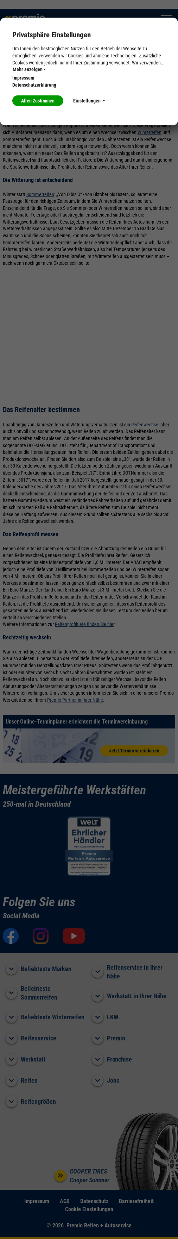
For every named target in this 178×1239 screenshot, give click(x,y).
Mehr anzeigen (29, 69)
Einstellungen (89, 101)
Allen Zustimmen (38, 101)
